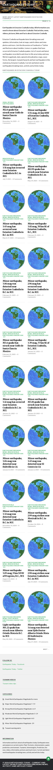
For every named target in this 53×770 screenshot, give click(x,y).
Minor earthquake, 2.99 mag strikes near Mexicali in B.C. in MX (38, 517)
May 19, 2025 (32, 181)
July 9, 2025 (7, 179)
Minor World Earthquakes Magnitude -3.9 (38, 105)
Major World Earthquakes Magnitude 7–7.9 (20, 704)
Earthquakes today (19, 4)
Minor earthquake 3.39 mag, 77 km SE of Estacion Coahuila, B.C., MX (38, 344)
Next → (46, 649)
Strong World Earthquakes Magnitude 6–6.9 (20, 709)
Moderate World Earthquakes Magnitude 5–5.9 (21, 714)
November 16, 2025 (9, 121)
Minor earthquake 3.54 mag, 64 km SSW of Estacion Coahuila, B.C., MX (38, 114)
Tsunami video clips (9, 683)
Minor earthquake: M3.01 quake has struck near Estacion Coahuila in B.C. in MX (38, 405)
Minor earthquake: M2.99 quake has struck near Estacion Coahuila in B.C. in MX (38, 172)
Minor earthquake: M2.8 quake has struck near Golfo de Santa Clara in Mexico (13, 113)
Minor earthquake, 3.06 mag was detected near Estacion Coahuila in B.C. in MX (13, 287)
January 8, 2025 (8, 470)
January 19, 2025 (34, 413)
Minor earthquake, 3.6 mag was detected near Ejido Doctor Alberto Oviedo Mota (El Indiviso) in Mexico (38, 631)
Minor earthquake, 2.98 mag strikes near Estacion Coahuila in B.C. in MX (38, 574)
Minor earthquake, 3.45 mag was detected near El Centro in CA (37, 462)
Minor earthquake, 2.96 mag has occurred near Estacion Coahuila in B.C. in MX (38, 287)
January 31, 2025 (34, 351)
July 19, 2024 (32, 582)
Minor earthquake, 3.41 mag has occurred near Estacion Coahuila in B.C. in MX (14, 405)
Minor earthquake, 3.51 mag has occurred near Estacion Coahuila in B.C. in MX (14, 170)
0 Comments (35, 122)
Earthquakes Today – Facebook (13, 664)
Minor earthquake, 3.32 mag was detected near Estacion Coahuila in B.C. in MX (13, 517)
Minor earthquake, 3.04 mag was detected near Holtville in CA (12, 462)
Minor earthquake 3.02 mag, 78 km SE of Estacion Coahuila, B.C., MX (38, 227)
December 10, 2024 (9, 525)
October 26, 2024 (34, 524)
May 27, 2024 (32, 642)
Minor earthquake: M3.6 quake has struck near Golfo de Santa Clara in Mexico (13, 346)
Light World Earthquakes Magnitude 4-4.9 (13, 620)
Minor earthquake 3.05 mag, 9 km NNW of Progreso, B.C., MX (13, 573)
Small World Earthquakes (8, 103)
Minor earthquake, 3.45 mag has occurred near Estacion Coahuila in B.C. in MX (13, 229)
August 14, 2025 (33, 121)
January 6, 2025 (33, 470)
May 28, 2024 (7, 639)
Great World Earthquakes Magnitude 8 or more (21, 699)
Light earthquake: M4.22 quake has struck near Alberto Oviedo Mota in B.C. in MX (13, 630)
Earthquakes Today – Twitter (13, 669)
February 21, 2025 (34, 235)
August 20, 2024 (8, 579)
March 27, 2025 (8, 238)
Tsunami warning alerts (13, 728)
